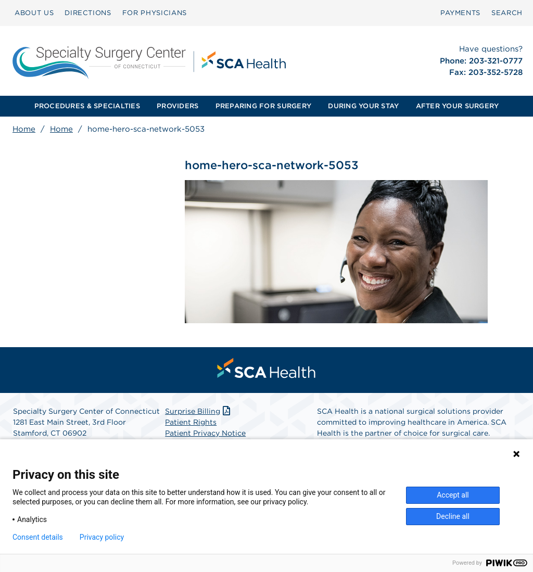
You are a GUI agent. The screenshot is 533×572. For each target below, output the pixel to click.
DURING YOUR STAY (363, 106)
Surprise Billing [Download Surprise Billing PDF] (198, 412)
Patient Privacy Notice (205, 433)
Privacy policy (102, 537)
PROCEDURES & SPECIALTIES (87, 106)
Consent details (37, 537)
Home (23, 129)
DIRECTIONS (88, 13)
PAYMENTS (460, 13)
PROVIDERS (177, 106)
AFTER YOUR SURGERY (457, 106)
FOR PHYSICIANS (154, 13)
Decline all (452, 516)
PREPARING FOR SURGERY (263, 106)
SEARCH (507, 13)
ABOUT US (34, 13)
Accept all (453, 495)
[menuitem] (34, 13)
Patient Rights (191, 422)
